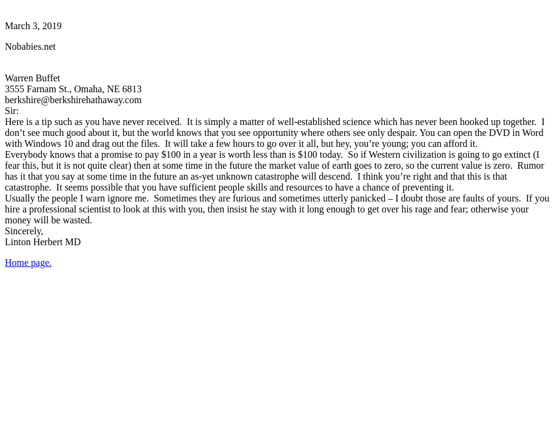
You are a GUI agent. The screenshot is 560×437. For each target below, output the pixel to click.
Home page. (28, 262)
